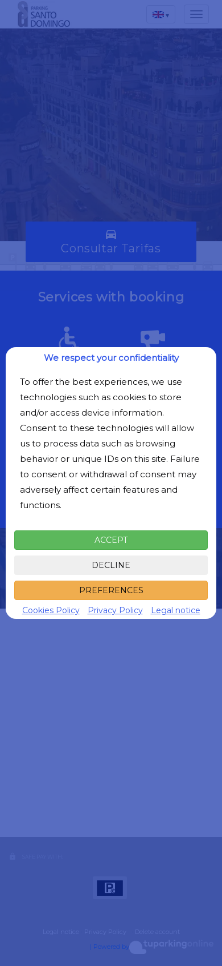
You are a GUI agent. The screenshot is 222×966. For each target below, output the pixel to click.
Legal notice (175, 610)
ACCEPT (111, 540)
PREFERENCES (111, 590)
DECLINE (111, 565)
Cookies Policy (51, 610)
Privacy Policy (115, 610)
